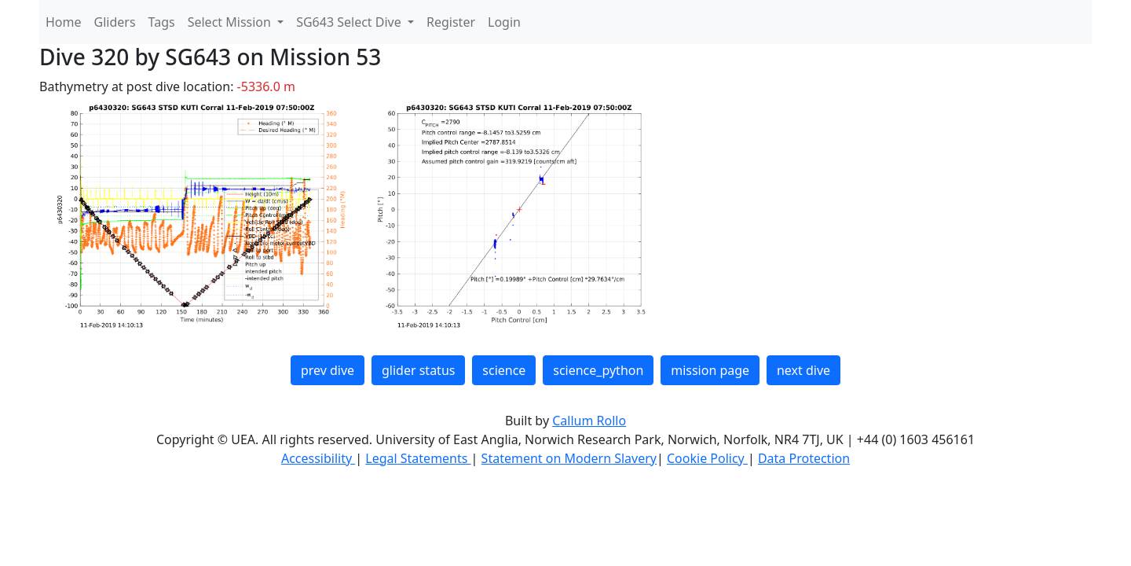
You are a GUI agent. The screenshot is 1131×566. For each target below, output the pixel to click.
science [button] (503, 370)
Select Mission (231, 22)
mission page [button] (710, 370)
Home (64, 22)
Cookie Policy (707, 458)
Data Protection (804, 458)
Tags (161, 22)
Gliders (115, 22)
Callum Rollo (589, 420)
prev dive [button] (327, 370)
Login (504, 22)
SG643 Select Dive (350, 22)
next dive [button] (803, 370)
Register (450, 22)
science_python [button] (598, 370)
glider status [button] (418, 370)
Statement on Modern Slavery (569, 458)
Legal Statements (417, 458)
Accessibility (318, 458)
